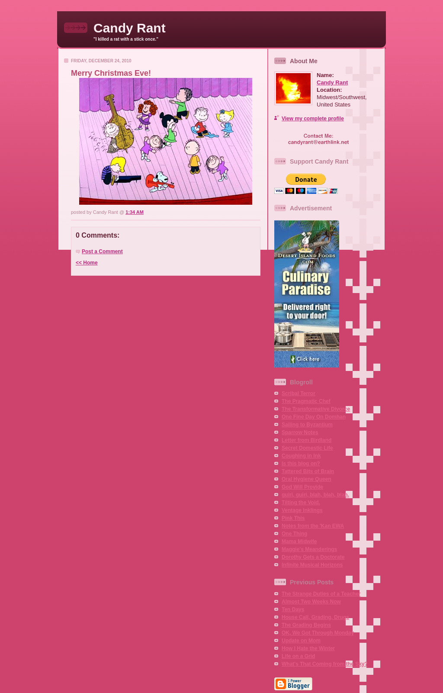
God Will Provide (302, 487)
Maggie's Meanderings (309, 549)
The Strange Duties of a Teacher (321, 594)
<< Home (87, 263)
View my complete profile (313, 119)
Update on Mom (301, 641)
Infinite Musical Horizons (312, 565)
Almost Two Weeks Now (311, 602)
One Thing (294, 534)
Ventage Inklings (302, 510)
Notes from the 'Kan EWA (313, 526)
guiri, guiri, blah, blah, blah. (315, 495)
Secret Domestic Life (307, 448)
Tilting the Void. (301, 503)
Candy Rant (129, 28)
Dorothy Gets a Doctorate (313, 557)
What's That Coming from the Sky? (325, 664)
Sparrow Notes (300, 432)
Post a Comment (102, 251)
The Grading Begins (306, 625)
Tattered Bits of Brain (308, 471)
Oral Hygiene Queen (306, 479)
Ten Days (293, 609)
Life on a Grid (298, 656)
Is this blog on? (301, 464)
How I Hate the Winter (308, 648)
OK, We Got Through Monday (318, 633)
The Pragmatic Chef (306, 401)
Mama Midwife (299, 541)
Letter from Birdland (306, 440)
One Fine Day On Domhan (314, 417)
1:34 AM (134, 212)
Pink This (293, 518)
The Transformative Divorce (316, 409)
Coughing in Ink (301, 456)
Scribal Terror (298, 393)
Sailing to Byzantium (307, 425)
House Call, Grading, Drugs (315, 617)
